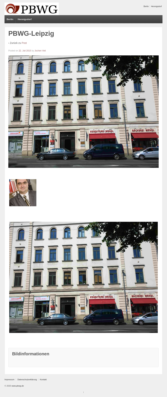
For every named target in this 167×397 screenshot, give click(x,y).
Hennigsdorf (156, 6)
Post (24, 43)
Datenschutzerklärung (27, 379)
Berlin (146, 6)
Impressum (9, 379)
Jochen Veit (40, 50)
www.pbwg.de (17, 386)
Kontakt (43, 379)
